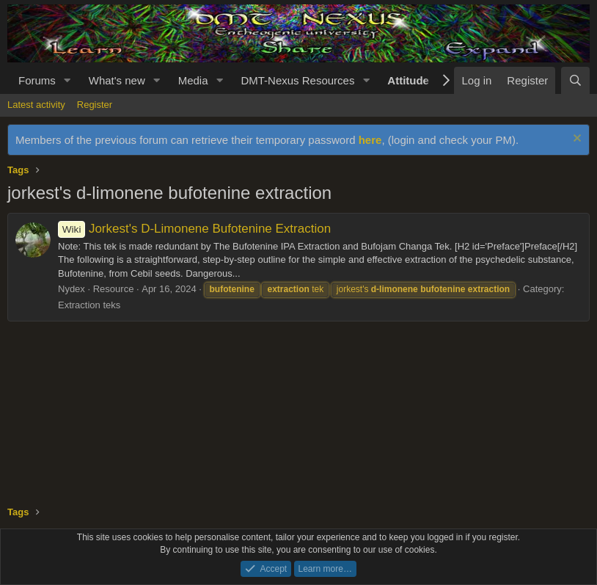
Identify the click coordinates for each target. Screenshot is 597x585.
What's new (117, 80)
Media (193, 80)
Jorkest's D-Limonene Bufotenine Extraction (194, 229)
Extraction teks (89, 304)
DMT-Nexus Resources (297, 80)
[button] (67, 80)
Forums (37, 80)
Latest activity (36, 104)
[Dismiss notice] (575, 140)
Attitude (408, 80)
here (370, 140)
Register (94, 104)
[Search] (575, 80)
